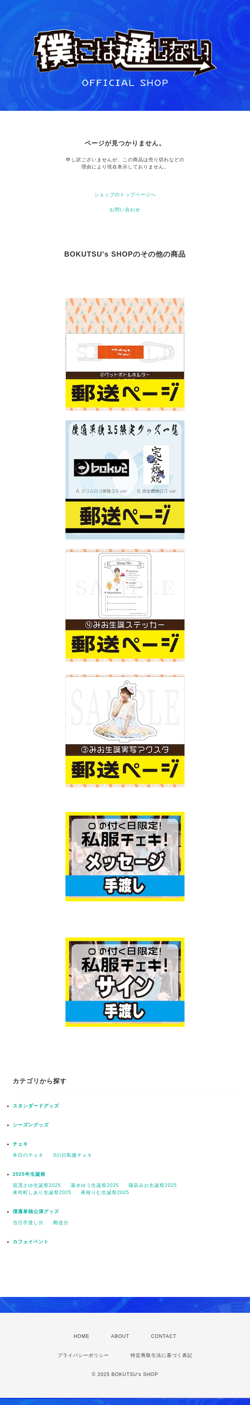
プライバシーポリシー (83, 1355)
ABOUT (120, 1336)
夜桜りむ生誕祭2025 (105, 1192)
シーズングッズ (31, 1125)
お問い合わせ (125, 210)
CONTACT (163, 1336)
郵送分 (61, 1222)
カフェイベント (31, 1242)
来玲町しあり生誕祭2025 (42, 1192)
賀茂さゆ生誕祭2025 (37, 1185)
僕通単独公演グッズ (36, 1211)
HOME (81, 1336)
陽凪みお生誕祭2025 (153, 1185)
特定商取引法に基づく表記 (161, 1355)
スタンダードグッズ (36, 1106)
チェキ (20, 1144)
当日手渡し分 (28, 1222)
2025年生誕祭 (29, 1174)
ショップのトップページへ (125, 194)
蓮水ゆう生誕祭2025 (95, 1185)
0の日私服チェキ (72, 1155)
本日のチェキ (28, 1155)
